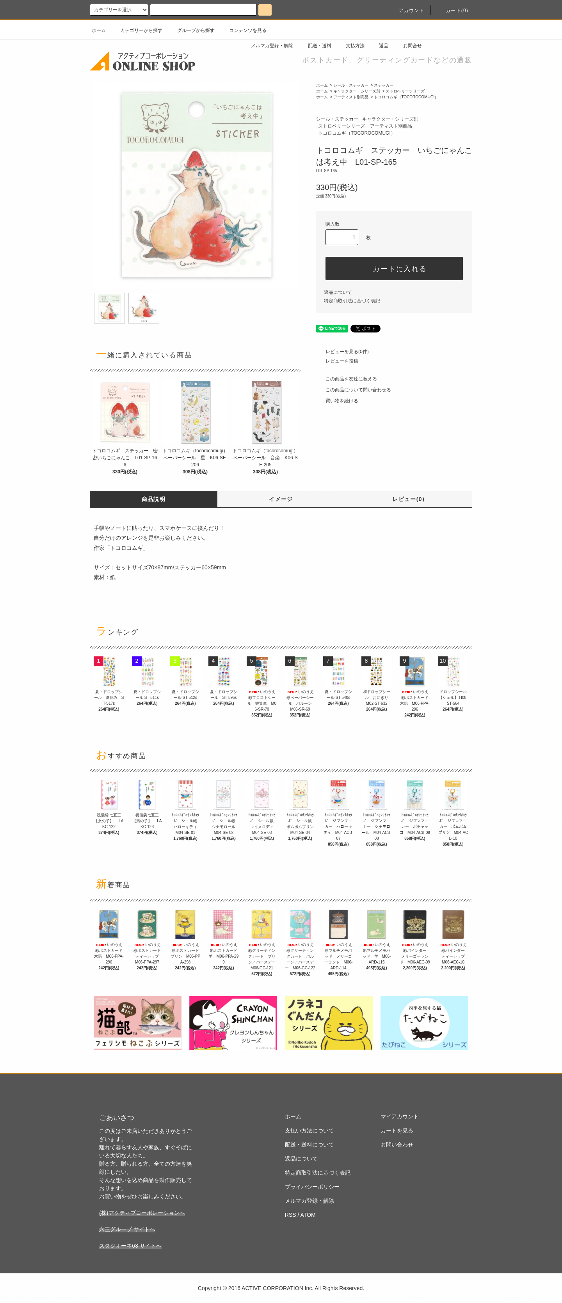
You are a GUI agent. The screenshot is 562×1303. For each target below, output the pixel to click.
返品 (379, 45)
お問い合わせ (397, 1144)
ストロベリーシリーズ (405, 91)
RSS (290, 1215)
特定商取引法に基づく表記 (352, 301)
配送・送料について (309, 1144)
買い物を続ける (337, 401)
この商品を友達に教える (346, 379)
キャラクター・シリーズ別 (356, 91)
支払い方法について (309, 1130)
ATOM (308, 1215)
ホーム (99, 30)
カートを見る (397, 1130)
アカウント (407, 10)
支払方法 (350, 45)
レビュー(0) (408, 499)
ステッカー (383, 85)
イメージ (281, 499)
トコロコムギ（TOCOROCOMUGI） (406, 97)
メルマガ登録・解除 (267, 45)
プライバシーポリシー (312, 1187)
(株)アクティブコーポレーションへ (142, 1213)
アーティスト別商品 (350, 97)
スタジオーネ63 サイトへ (130, 1246)
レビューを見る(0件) (342, 351)
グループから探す (191, 30)
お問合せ (408, 45)
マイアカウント (400, 1116)
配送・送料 (315, 45)
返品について (338, 292)
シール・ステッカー (350, 85)
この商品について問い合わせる (353, 390)
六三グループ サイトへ (127, 1229)
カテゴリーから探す (136, 30)
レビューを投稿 (337, 361)
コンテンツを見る (243, 30)
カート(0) (452, 10)
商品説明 (154, 499)
